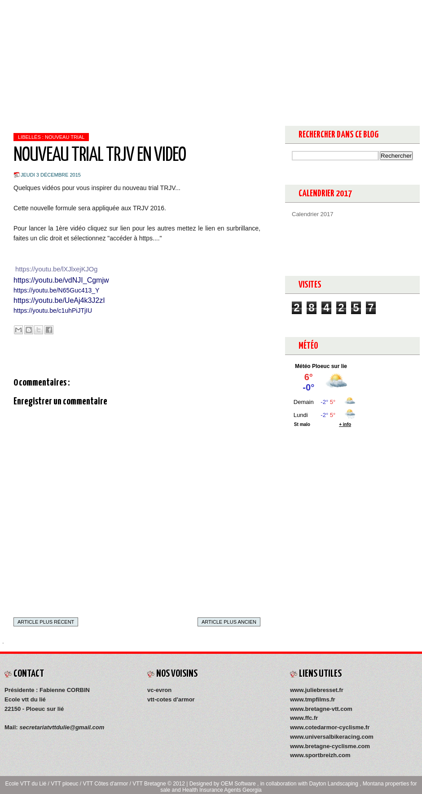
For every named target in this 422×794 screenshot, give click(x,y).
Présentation (67, 9)
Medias (111, 9)
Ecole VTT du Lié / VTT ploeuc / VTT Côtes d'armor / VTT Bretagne (86, 784)
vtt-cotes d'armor (171, 699)
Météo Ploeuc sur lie (321, 366)
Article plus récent (46, 622)
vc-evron (159, 690)
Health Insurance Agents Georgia (222, 790)
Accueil (21, 9)
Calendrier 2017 (313, 214)
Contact (149, 9)
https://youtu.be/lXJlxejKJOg (56, 269)
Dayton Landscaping (334, 784)
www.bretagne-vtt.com (321, 708)
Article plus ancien (229, 622)
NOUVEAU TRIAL (64, 137)
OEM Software (239, 784)
